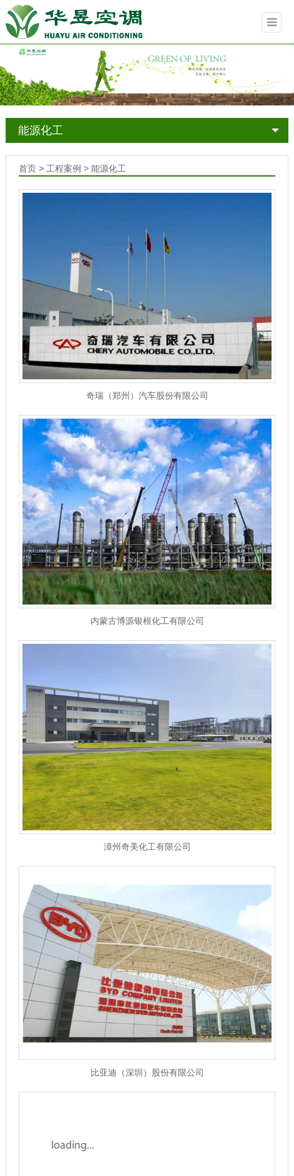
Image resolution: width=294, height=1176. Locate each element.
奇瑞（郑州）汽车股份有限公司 (147, 396)
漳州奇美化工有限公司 (147, 847)
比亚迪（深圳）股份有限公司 (147, 1072)
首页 (27, 168)
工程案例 (63, 168)
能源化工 (40, 130)
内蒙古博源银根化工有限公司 (147, 621)
